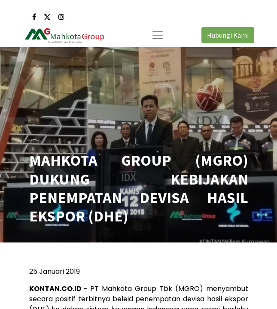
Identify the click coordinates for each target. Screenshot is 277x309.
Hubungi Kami (228, 35)
